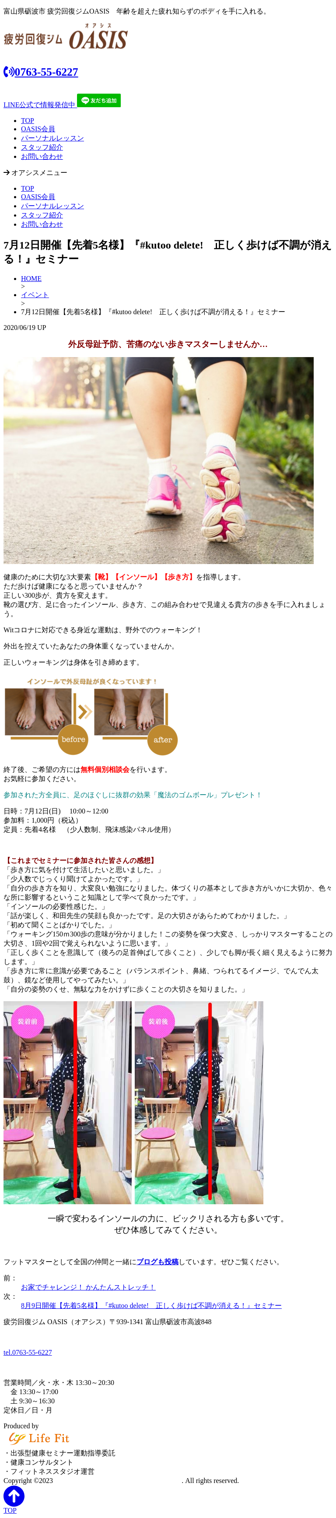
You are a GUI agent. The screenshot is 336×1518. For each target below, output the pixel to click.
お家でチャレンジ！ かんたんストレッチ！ (88, 1287)
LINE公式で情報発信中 (62, 105)
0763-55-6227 (41, 72)
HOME (31, 278)
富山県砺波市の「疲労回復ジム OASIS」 (118, 1480)
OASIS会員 (38, 129)
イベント (35, 294)
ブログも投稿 (157, 1262)
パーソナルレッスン (52, 138)
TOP (27, 120)
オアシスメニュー (35, 172)
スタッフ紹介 (42, 147)
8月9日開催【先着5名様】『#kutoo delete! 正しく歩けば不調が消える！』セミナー (151, 1305)
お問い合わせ (42, 156)
